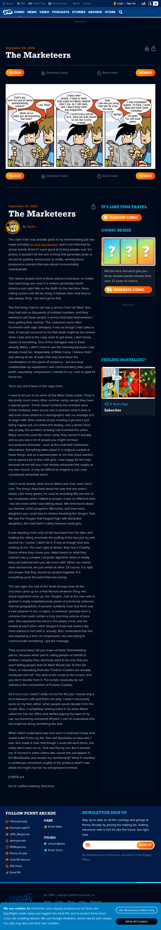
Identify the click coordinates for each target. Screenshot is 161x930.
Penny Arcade (16, 856)
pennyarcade (16, 843)
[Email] (110, 848)
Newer (145, 73)
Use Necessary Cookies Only (136, 910)
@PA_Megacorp (18, 837)
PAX (21, 3)
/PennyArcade (16, 824)
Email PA (13, 875)
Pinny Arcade (57, 3)
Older (15, 73)
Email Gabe (53, 829)
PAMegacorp (16, 849)
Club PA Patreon (18, 862)
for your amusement (44, 245)
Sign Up (131, 3)
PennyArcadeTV (18, 830)
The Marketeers (42, 214)
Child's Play (36, 3)
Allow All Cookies (136, 921)
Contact (87, 3)
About (76, 3)
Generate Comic (125, 289)
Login (120, 3)
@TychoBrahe (54, 846)
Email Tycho (53, 852)
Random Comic (120, 216)
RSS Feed (14, 868)
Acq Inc (8, 3)
